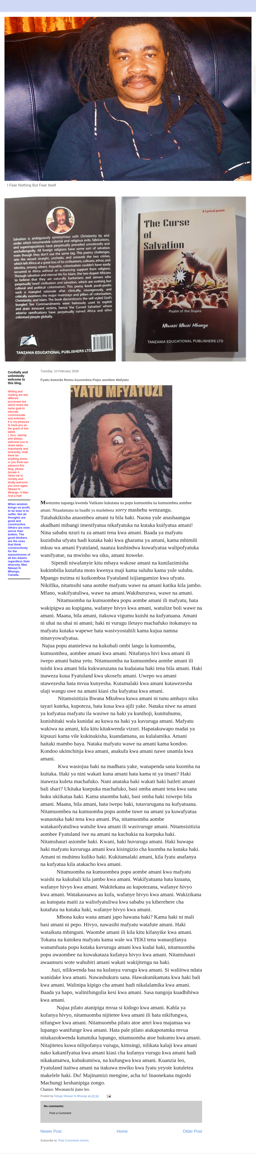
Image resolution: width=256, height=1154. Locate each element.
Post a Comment (60, 1113)
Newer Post (51, 1131)
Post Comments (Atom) (73, 1140)
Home (122, 1131)
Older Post (192, 1131)
